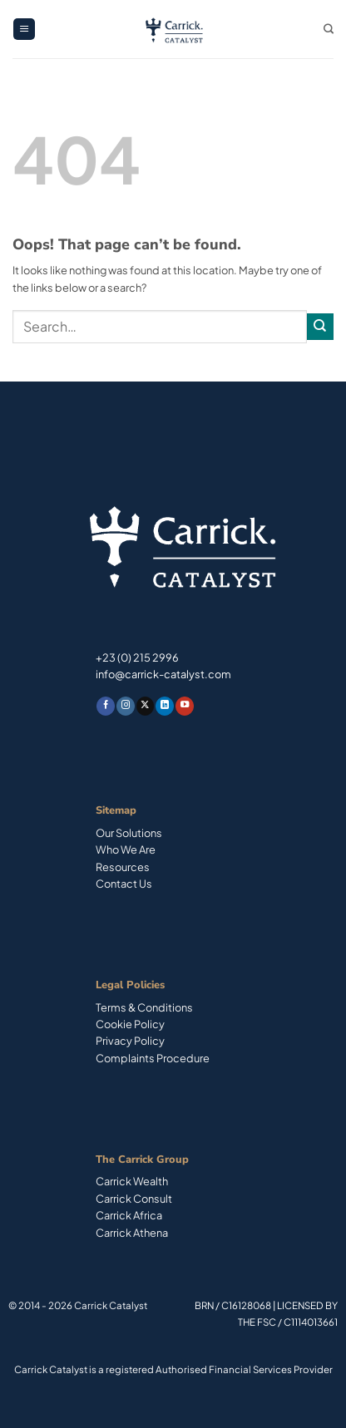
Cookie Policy (130, 1024)
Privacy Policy (130, 1040)
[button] (24, 29)
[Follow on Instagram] (125, 706)
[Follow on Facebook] (105, 706)
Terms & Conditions (144, 1007)
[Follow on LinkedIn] (165, 706)
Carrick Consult (134, 1198)
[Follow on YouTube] (184, 706)
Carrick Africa (129, 1215)
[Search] (329, 29)
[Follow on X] (145, 706)
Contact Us (124, 883)
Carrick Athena (132, 1232)
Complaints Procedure (153, 1058)
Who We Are (126, 849)
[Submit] (320, 326)
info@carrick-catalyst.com (163, 674)
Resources (123, 867)
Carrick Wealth (132, 1181)
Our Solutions (129, 833)
